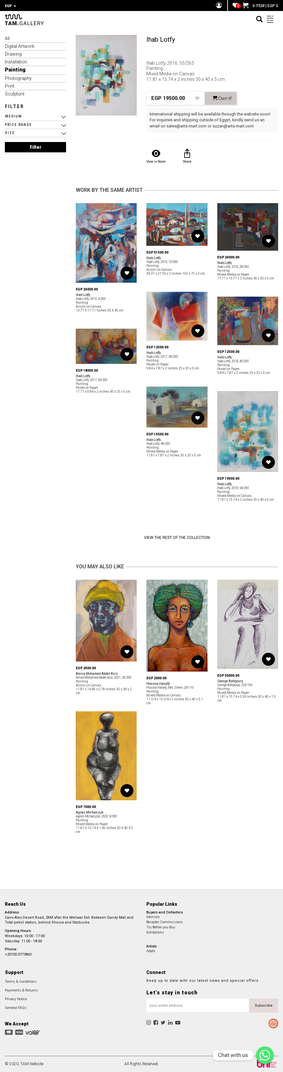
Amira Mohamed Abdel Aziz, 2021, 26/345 (103, 677)
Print (9, 86)
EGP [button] (10, 6)
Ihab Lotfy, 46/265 (158, 443)
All (7, 38)
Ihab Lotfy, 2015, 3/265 (91, 299)
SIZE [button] (10, 133)
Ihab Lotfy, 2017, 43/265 (91, 380)
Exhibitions (155, 932)
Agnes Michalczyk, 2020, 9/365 (96, 816)
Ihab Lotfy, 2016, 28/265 (233, 266)
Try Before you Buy (160, 927)
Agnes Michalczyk (89, 812)
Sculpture (14, 93)
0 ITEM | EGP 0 (260, 6)
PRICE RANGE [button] (18, 124)
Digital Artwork (19, 46)
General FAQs (16, 1008)
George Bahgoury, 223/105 (234, 685)
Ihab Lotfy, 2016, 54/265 (233, 488)
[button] (35, 116)
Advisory (153, 917)
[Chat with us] (265, 1055)
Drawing (13, 54)
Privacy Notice (16, 999)
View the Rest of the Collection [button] (177, 537)
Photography (18, 78)
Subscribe (264, 1005)
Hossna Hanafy (158, 683)
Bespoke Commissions (164, 922)
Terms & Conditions (21, 981)
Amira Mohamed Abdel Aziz (97, 673)
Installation (16, 61)
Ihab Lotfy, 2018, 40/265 (233, 361)
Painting (15, 70)
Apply (150, 951)
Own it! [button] (222, 98)
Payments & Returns (21, 990)
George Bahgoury (230, 681)
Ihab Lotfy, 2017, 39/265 (162, 356)
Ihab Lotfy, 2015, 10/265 (162, 262)
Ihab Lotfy (160, 39)
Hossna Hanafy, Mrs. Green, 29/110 (169, 687)
